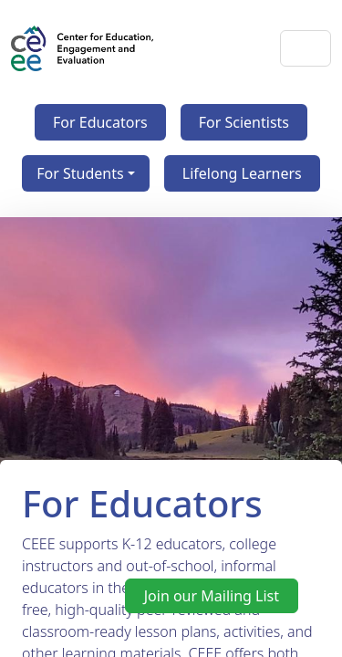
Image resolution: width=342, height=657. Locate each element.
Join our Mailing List (211, 596)
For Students (79, 173)
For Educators (100, 122)
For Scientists (244, 122)
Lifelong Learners (242, 173)
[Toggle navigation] (305, 48)
